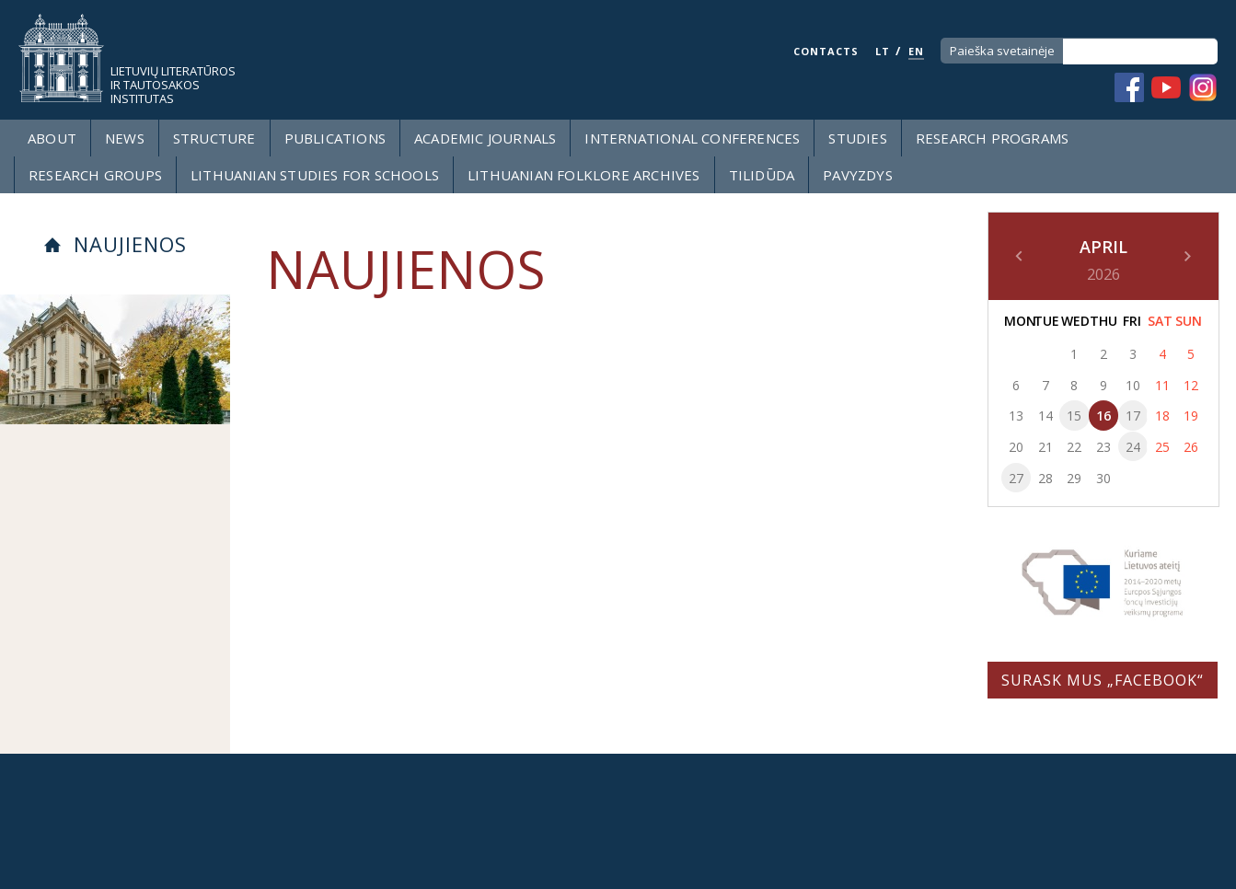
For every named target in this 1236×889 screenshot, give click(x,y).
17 (1133, 415)
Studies (857, 138)
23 (1103, 447)
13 (1016, 415)
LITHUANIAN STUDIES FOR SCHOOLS (315, 175)
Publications (335, 138)
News (124, 138)
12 (1191, 385)
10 (1133, 385)
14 (1045, 415)
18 (1162, 415)
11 (1162, 385)
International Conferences (692, 138)
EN (916, 51)
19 (1191, 415)
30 (1103, 478)
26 (1191, 447)
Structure (214, 138)
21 (1045, 447)
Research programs (992, 138)
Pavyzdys (858, 175)
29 (1074, 478)
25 (1162, 447)
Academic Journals (485, 138)
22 (1074, 447)
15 (1074, 415)
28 (1045, 478)
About (52, 138)
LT (882, 51)
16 (1103, 415)
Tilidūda (762, 175)
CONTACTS (826, 51)
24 (1133, 447)
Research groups (95, 175)
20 (1016, 447)
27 (1016, 478)
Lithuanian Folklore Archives (584, 175)
